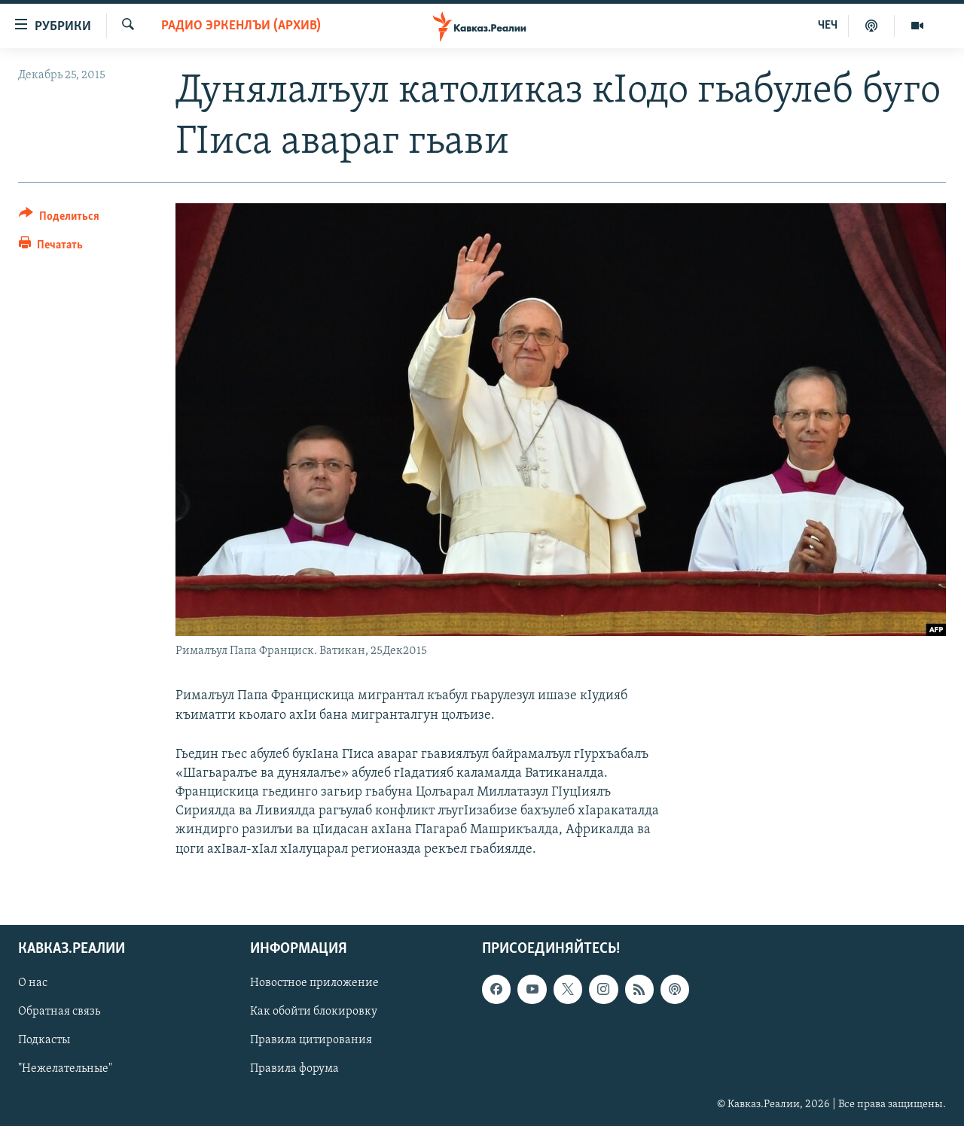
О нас (32, 983)
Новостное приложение (314, 983)
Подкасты (44, 1040)
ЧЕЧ (827, 26)
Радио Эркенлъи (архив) (241, 26)
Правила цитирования (311, 1040)
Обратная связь (59, 1012)
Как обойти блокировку (313, 1012)
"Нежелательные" (65, 1069)
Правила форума (294, 1069)
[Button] (59, 218)
